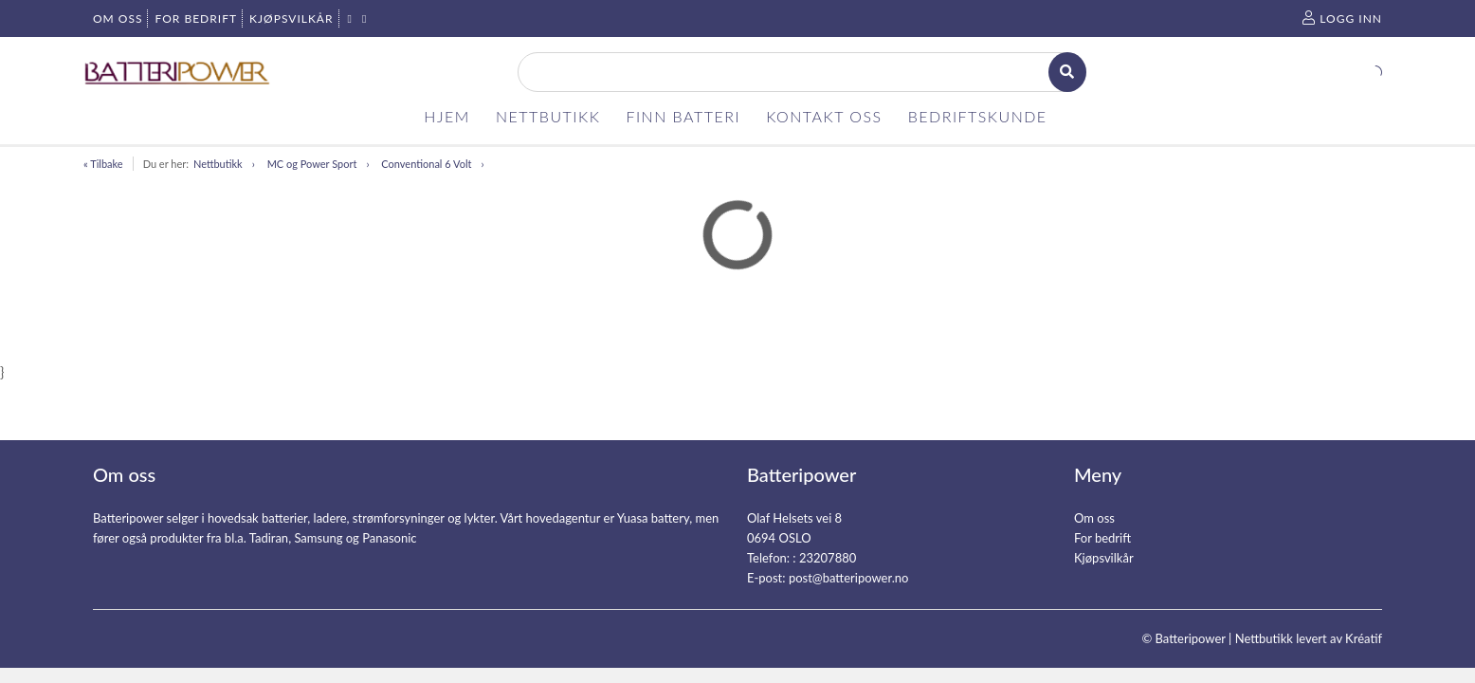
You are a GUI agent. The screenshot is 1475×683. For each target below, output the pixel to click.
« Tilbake (103, 163)
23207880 (827, 557)
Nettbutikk (218, 163)
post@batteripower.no (849, 577)
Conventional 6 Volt (426, 163)
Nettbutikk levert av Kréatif (1308, 638)
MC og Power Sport (312, 163)
